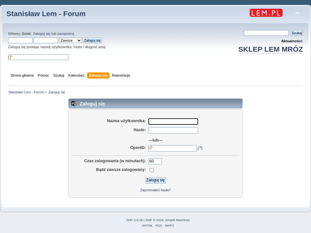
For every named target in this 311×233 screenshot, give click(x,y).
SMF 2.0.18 (134, 220)
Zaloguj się (41, 34)
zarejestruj (65, 34)
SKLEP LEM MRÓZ (270, 49)
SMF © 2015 (154, 220)
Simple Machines (177, 220)
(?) (200, 148)
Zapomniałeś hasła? (155, 190)
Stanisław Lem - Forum (46, 14)
